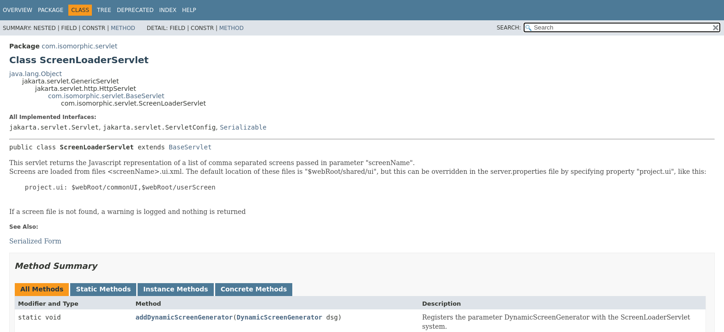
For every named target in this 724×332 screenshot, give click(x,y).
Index (168, 10)
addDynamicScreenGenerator (184, 317)
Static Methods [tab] (103, 289)
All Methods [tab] (41, 289)
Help (189, 10)
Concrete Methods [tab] (254, 289)
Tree (104, 10)
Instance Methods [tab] (175, 289)
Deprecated (135, 10)
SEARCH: (509, 27)
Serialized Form (35, 241)
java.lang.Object (35, 73)
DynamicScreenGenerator (279, 317)
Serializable (243, 127)
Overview (17, 10)
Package (50, 10)
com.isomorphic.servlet (79, 46)
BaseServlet (190, 147)
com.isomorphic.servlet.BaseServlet (106, 96)
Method (123, 28)
